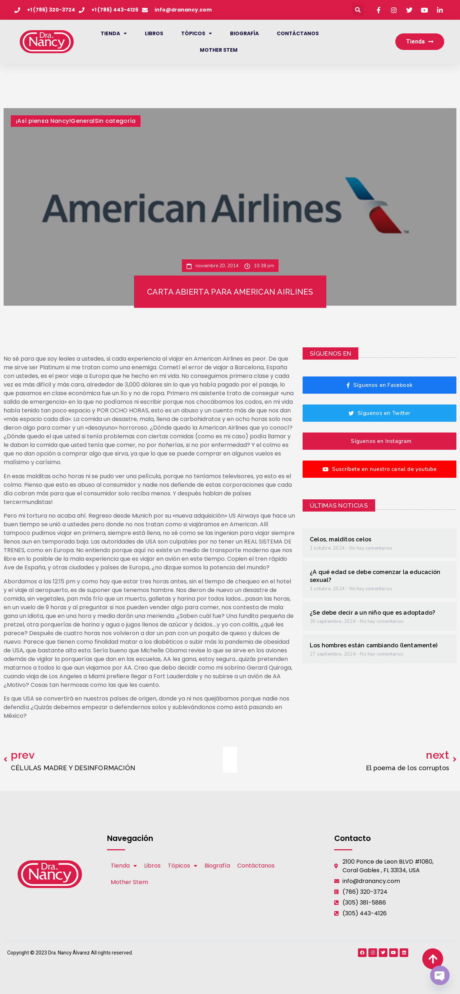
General (83, 121)
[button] (358, 9)
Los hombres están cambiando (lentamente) (373, 645)
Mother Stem (219, 50)
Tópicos (196, 33)
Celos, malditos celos (340, 539)
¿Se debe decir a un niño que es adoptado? (372, 612)
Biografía (244, 33)
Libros (154, 33)
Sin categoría (115, 121)
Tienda (114, 33)
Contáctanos (298, 33)
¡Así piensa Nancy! (43, 121)
